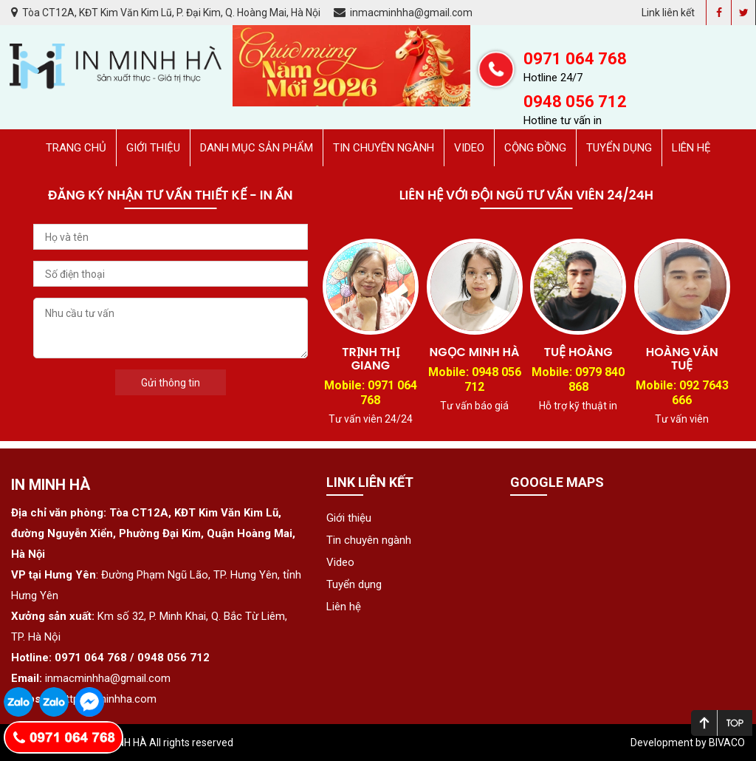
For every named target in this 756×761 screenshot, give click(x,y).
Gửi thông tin (170, 383)
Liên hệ (691, 147)
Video (469, 147)
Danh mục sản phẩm (256, 147)
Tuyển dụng (619, 147)
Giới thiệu (153, 147)
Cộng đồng (535, 147)
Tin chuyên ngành (383, 147)
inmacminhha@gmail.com (403, 12)
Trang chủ (76, 147)
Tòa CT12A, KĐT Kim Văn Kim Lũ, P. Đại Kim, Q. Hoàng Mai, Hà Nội (167, 12)
